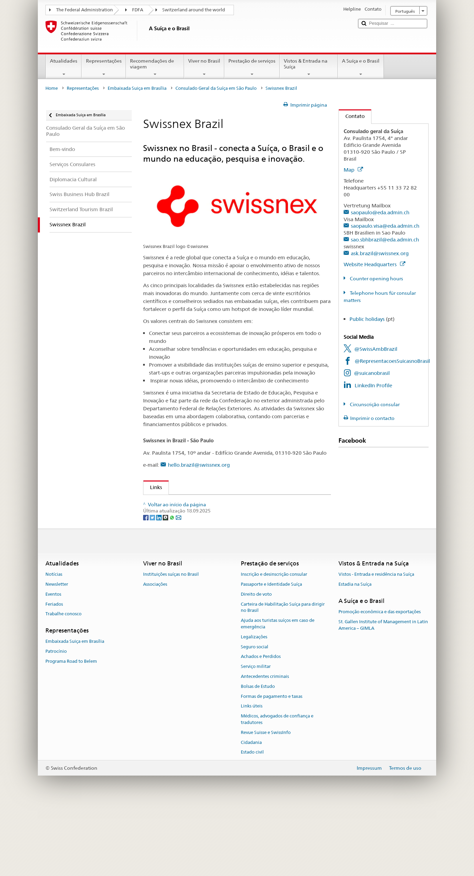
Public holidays (367, 319)
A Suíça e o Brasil (360, 67)
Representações (103, 67)
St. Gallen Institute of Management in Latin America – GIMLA (383, 694)
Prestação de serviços (252, 67)
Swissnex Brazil (170, 502)
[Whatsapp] (172, 587)
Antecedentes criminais (265, 745)
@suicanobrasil (372, 373)
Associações (155, 653)
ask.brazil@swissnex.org (380, 253)
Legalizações (254, 706)
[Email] (178, 587)
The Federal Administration (84, 9)
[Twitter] (153, 587)
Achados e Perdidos (261, 726)
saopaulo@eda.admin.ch (380, 212)
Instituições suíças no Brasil (171, 643)
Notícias (53, 643)
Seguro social (254, 716)
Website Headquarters (374, 264)
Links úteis (251, 775)
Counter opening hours (376, 278)
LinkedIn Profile (373, 385)
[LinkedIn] (159, 587)
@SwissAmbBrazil (375, 349)
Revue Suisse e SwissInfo (266, 801)
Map (353, 169)
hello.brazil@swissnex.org (199, 465)
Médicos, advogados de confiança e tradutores (277, 789)
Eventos (53, 663)
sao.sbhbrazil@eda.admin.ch (385, 239)
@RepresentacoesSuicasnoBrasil (392, 361)
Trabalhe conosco (63, 683)
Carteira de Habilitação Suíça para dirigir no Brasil (283, 677)
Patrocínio (56, 721)
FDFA (137, 9)
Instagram (167, 514)
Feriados (54, 673)
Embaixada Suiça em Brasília (137, 88)
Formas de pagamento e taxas (271, 765)
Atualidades (63, 67)
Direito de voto (256, 663)
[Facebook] (146, 587)
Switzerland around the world (193, 9)
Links (152, 487)
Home (51, 88)
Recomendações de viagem (155, 67)
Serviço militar (256, 736)
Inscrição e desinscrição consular (274, 643)
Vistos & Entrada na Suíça (308, 67)
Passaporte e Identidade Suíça (271, 653)
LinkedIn (166, 526)
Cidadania (251, 811)
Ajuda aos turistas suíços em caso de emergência (277, 693)
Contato (352, 116)
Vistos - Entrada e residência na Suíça (376, 643)
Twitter (164, 539)
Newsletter (56, 653)
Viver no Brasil (204, 67)
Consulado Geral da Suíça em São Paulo (216, 88)
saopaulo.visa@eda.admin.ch (385, 226)
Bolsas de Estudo (258, 755)
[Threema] (166, 587)
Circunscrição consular (374, 404)
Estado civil (252, 821)
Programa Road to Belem (71, 730)
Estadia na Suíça (354, 653)
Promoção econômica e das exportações (379, 681)
